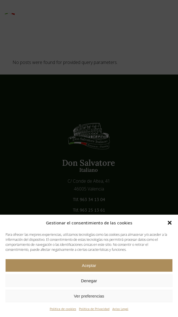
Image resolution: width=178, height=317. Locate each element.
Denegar (89, 280)
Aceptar (89, 265)
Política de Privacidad (94, 309)
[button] (169, 223)
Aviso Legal (120, 309)
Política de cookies (63, 309)
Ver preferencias (89, 296)
